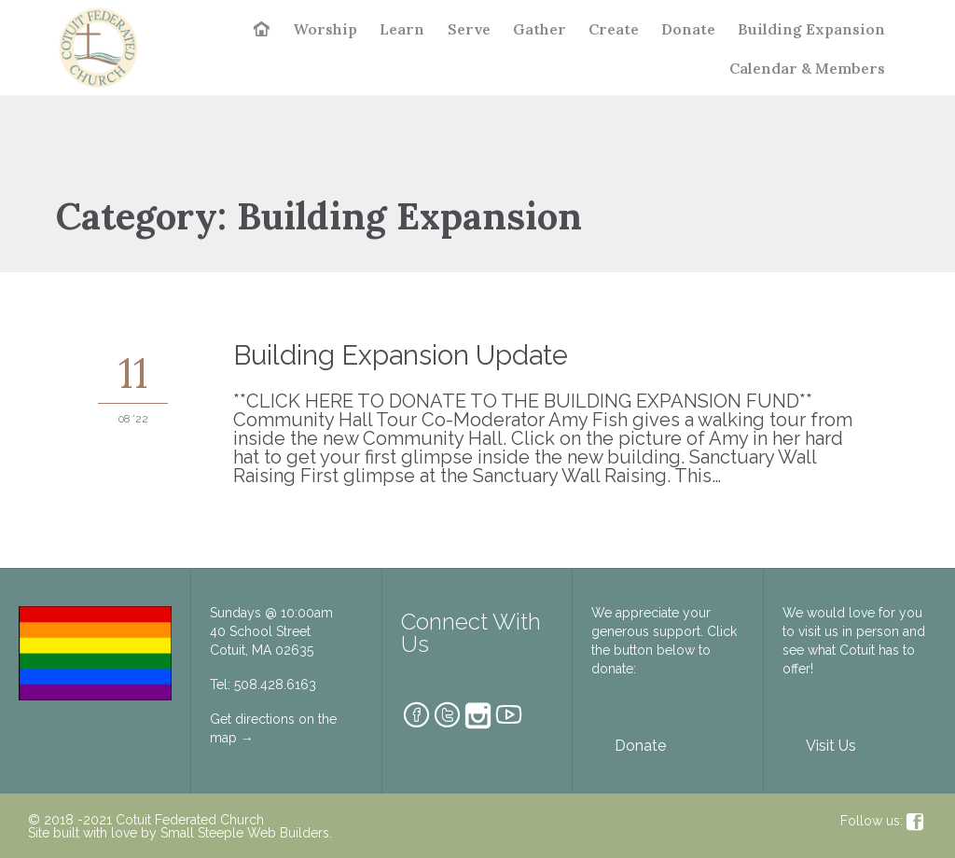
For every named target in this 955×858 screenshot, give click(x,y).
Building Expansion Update (400, 355)
